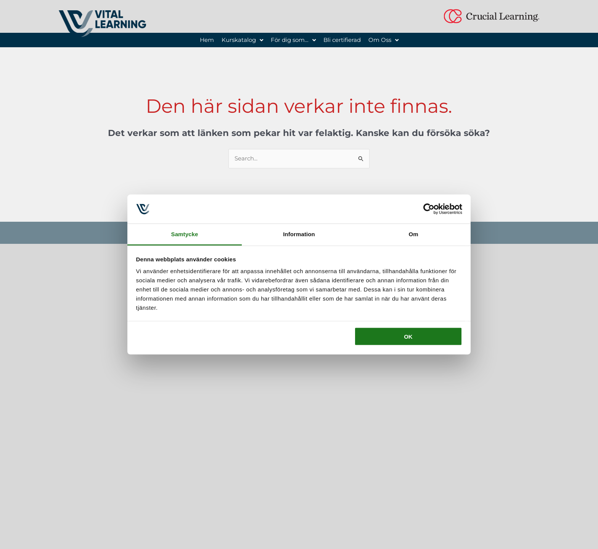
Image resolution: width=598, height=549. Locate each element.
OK (408, 336)
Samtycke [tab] (184, 234)
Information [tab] (299, 234)
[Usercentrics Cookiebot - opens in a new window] (428, 208)
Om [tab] (413, 234)
